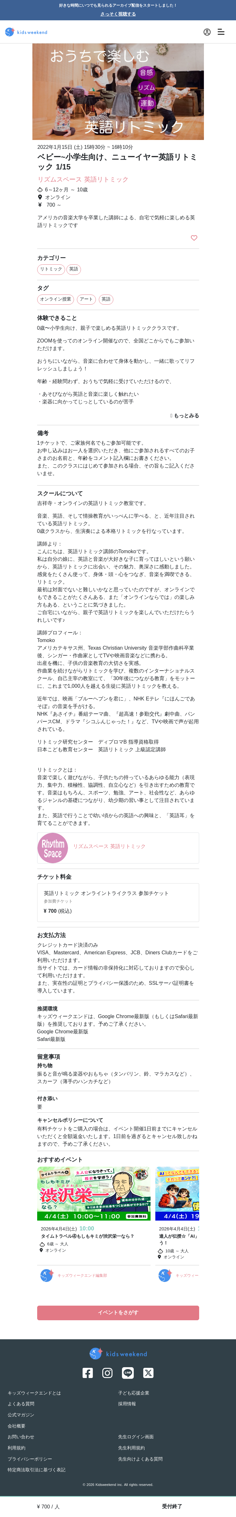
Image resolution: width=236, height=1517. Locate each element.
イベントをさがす (118, 1313)
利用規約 (16, 1448)
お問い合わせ (21, 1437)
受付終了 (172, 1507)
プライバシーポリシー (30, 1459)
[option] (118, 91)
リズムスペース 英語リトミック (83, 180)
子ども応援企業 (133, 1393)
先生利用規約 (131, 1448)
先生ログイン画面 (136, 1437)
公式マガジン (21, 1415)
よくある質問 (21, 1404)
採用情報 (127, 1404)
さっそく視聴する (118, 14)
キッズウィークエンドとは (34, 1393)
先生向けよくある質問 (140, 1459)
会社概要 (16, 1426)
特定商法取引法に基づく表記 (36, 1470)
